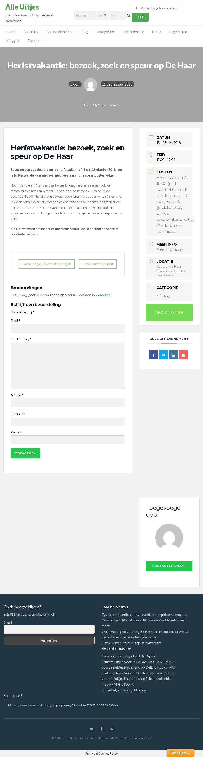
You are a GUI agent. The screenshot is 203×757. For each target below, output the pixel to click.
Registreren (178, 32)
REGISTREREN (169, 313)
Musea (163, 296)
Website (18, 438)
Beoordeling (22, 318)
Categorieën (106, 32)
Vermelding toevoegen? (156, 8)
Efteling (140, 690)
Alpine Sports (124, 684)
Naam (17, 401)
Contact (33, 41)
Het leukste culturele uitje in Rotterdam (131, 643)
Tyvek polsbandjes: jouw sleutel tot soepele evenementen (145, 614)
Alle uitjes (30, 32)
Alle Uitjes (22, 7)
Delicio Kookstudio (160, 667)
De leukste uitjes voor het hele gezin (129, 637)
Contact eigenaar (169, 566)
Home (10, 32)
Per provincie (134, 32)
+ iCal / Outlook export (108, 266)
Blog (85, 32)
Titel (15, 326)
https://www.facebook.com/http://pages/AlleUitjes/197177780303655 (63, 705)
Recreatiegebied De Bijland (135, 656)
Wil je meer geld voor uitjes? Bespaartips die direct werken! (146, 631)
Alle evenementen (59, 32)
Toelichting (21, 345)
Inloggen (12, 41)
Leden (156, 32)
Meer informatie (169, 249)
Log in (140, 17)
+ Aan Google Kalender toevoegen (39, 266)
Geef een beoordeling (94, 301)
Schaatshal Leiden (159, 678)
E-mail (17, 419)
